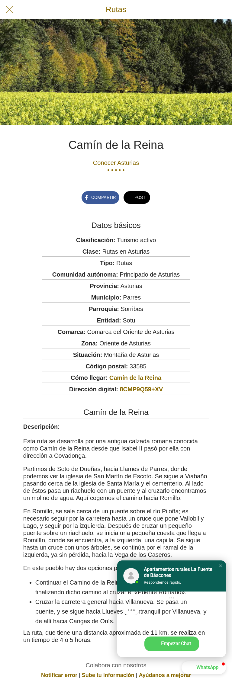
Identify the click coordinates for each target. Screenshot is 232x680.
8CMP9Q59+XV (141, 389)
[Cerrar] (9, 9)
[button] (221, 566)
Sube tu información (108, 675)
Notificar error (59, 675)
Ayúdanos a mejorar (165, 675)
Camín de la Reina (135, 377)
